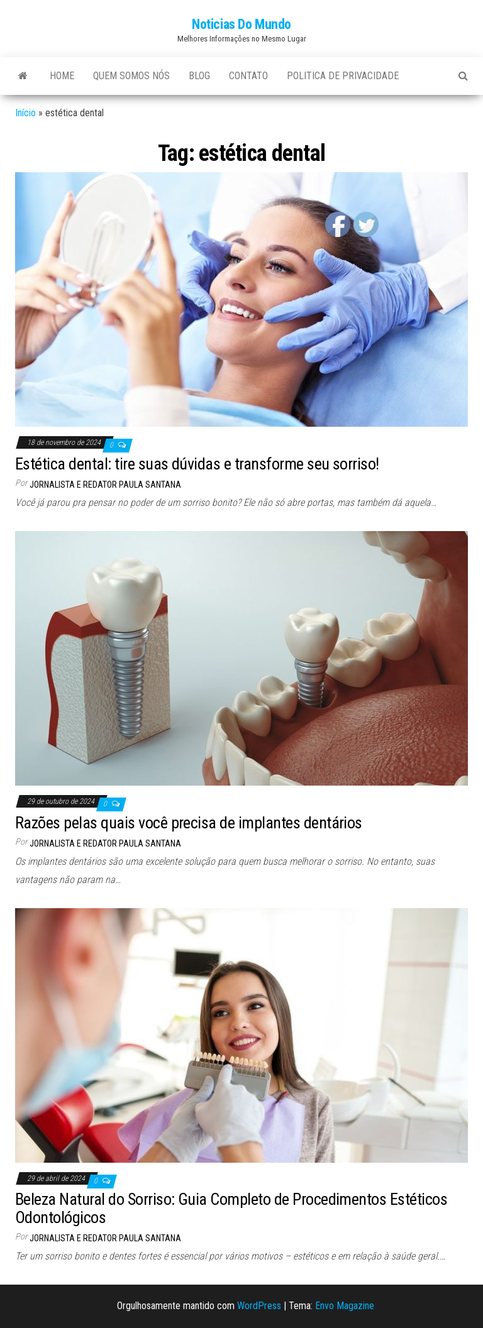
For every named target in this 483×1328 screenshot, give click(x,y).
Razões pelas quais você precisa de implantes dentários (188, 822)
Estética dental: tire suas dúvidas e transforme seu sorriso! (197, 463)
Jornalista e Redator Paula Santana (105, 485)
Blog (199, 76)
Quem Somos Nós (131, 76)
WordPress (259, 1306)
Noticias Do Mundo (241, 24)
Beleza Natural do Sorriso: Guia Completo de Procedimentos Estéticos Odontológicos (231, 1208)
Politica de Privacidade (343, 76)
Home (62, 76)
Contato (248, 76)
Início (25, 113)
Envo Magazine (344, 1306)
